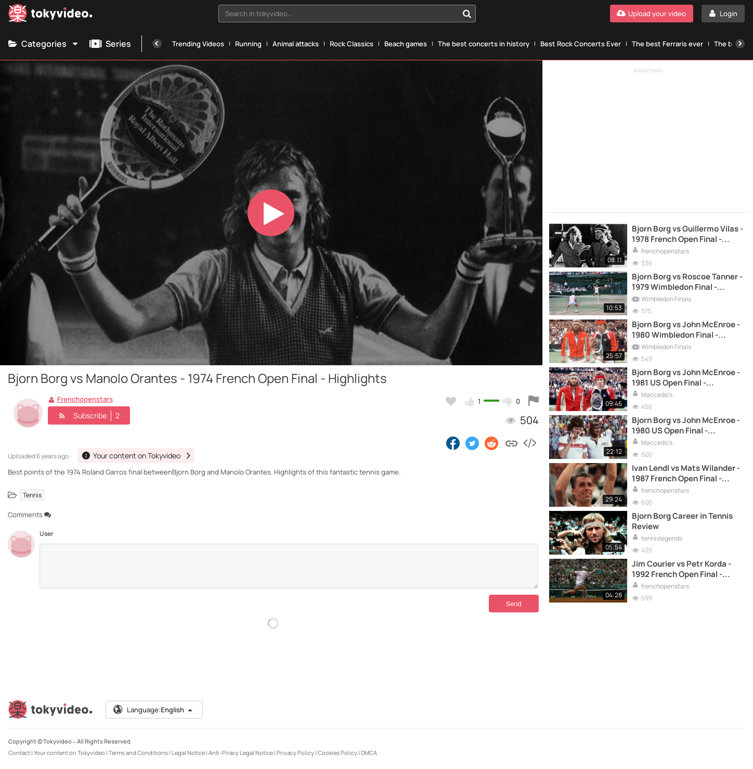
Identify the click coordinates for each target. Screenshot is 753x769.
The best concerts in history (483, 43)
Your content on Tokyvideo (69, 753)
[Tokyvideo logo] (50, 15)
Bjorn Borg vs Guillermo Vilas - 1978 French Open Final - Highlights (687, 234)
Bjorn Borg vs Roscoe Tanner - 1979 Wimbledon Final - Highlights (687, 282)
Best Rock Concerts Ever (580, 43)
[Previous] (157, 43)
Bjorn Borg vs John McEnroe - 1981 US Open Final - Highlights (686, 378)
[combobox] (347, 13)
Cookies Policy (337, 753)
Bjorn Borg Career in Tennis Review (682, 521)
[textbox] (338, 13)
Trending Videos (198, 43)
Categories (43, 43)
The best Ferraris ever (667, 43)
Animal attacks (295, 43)
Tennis (32, 494)
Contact (19, 753)
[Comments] (289, 566)
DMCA (369, 753)
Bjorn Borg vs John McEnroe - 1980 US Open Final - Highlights (686, 426)
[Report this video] (533, 401)
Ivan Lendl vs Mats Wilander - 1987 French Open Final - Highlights (686, 473)
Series (110, 43)
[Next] (740, 43)
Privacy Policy (295, 753)
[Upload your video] (651, 13)
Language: (153, 709)
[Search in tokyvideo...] (467, 13)
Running (248, 43)
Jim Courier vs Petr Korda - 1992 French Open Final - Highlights (681, 569)
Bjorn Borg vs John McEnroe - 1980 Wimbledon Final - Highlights (686, 330)
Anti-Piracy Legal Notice (241, 753)
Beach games (405, 43)
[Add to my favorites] (451, 401)
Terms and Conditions (138, 753)
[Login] (723, 13)
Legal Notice (188, 753)
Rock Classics (351, 43)
